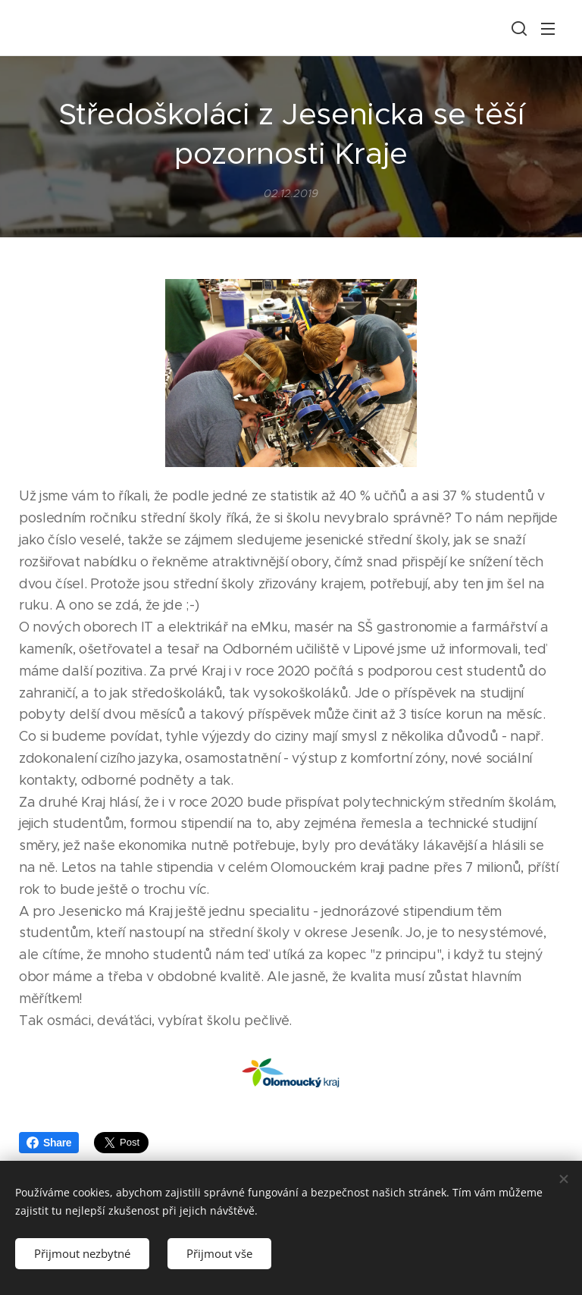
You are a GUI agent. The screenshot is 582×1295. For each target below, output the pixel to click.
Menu (548, 29)
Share (49, 1143)
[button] (517, 28)
